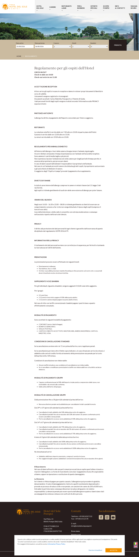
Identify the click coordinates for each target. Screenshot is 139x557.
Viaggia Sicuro (134, 8)
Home (19, 56)
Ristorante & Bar (67, 8)
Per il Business (81, 8)
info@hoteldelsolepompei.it (81, 526)
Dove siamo (75, 531)
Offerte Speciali (93, 8)
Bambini (93, 43)
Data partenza (39, 43)
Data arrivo (20, 43)
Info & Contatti (120, 8)
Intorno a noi (76, 534)
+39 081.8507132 (85, 516)
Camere (52, 8)
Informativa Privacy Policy (56, 544)
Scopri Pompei (106, 8)
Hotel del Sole (39, 8)
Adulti (74, 43)
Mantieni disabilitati (95, 550)
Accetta (113, 550)
